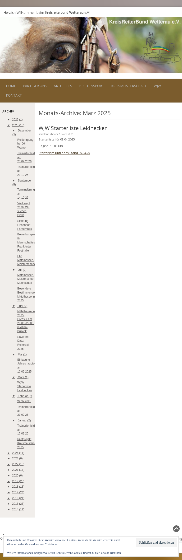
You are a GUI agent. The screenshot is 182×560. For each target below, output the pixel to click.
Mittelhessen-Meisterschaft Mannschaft (25, 279)
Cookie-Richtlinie (111, 553)
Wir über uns (35, 86)
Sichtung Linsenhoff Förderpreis (24, 225)
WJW (157, 86)
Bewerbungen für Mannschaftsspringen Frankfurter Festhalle (30, 242)
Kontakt (14, 95)
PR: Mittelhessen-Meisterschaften (27, 260)
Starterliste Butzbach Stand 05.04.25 (64, 153)
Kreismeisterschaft (129, 86)
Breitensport (91, 86)
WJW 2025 (24, 401)
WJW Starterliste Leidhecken (24, 386)
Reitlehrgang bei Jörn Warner (25, 143)
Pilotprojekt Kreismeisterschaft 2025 (29, 443)
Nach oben (169, 528)
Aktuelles (63, 86)
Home (11, 86)
